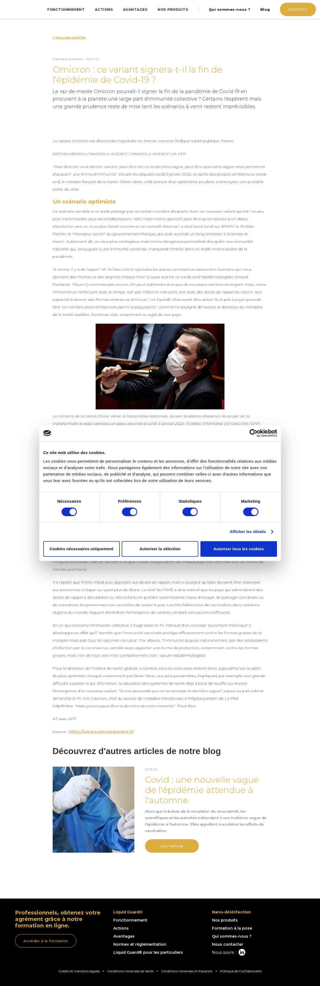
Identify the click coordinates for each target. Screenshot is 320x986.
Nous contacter (227, 944)
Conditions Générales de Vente (130, 971)
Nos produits (225, 920)
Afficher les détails (248, 531)
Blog (265, 9)
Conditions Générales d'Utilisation (187, 971)
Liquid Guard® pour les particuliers (148, 952)
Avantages (124, 936)
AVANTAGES (135, 9)
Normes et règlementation (139, 944)
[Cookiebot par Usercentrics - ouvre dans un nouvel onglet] (253, 433)
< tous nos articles (69, 37)
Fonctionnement (130, 920)
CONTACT (298, 9)
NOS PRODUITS (173, 9)
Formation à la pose (232, 928)
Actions (121, 928)
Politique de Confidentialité (240, 971)
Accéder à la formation (45, 941)
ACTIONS (104, 9)
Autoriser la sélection (160, 548)
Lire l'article (172, 846)
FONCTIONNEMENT (66, 9)
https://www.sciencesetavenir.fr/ (101, 731)
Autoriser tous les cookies (238, 548)
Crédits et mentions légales (79, 971)
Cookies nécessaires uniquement (81, 548)
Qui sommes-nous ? (229, 9)
